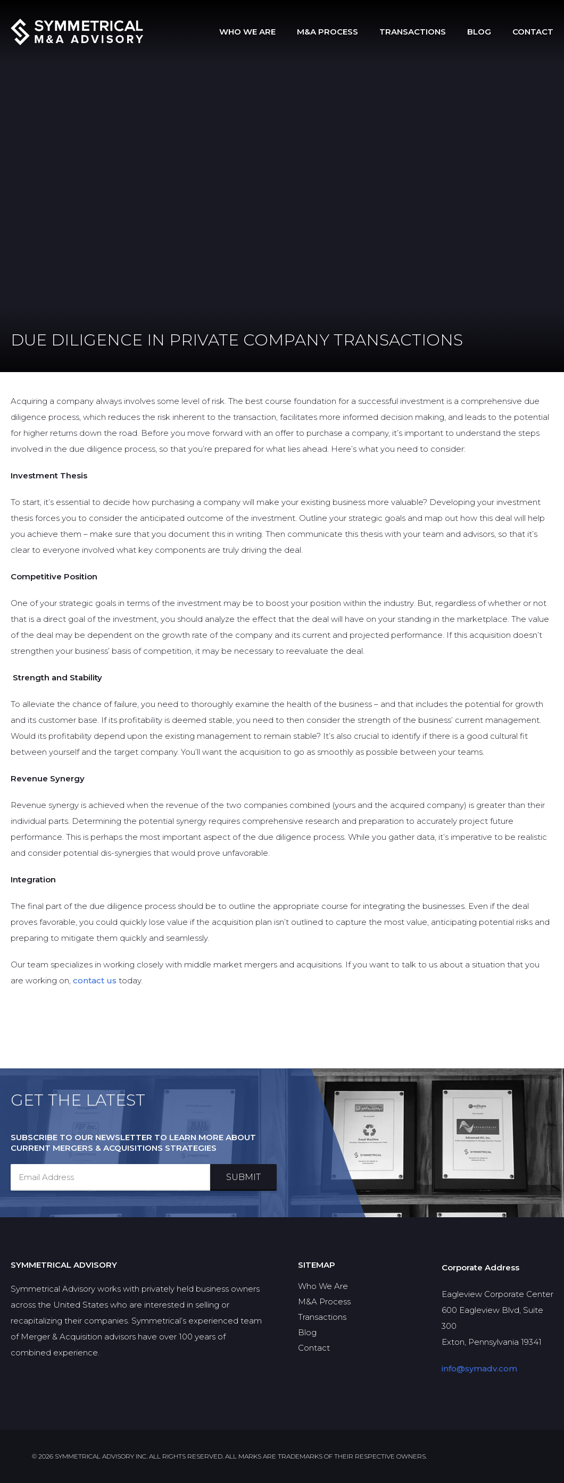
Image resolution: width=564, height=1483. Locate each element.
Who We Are (247, 32)
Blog (479, 32)
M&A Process (327, 32)
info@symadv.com (479, 1368)
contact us (95, 980)
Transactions (412, 32)
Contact (532, 32)
